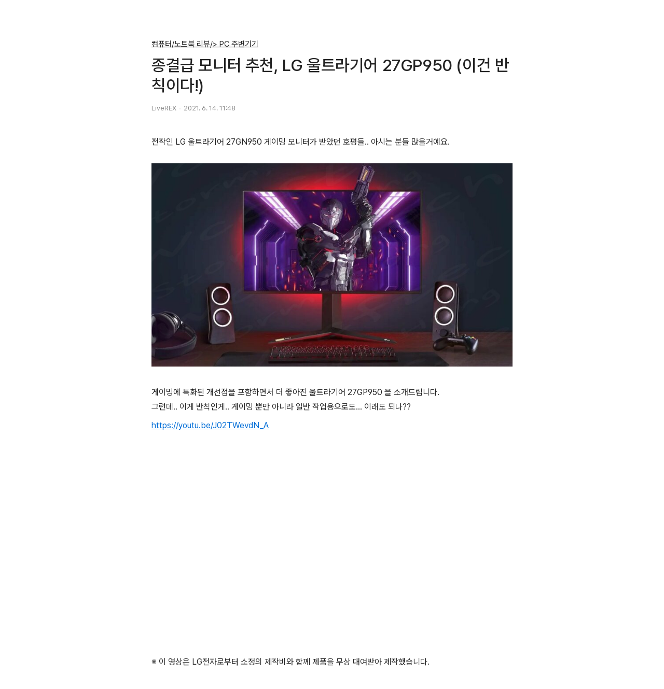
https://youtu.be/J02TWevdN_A (210, 425)
